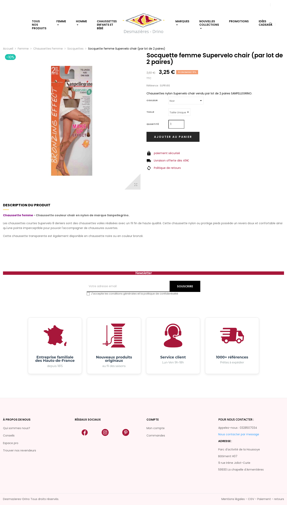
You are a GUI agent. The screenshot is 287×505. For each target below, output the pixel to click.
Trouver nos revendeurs (19, 450)
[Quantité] (176, 124)
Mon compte (155, 428)
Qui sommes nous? (16, 428)
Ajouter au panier (173, 137)
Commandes (155, 435)
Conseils (9, 435)
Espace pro (10, 443)
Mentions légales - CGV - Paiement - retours (252, 499)
